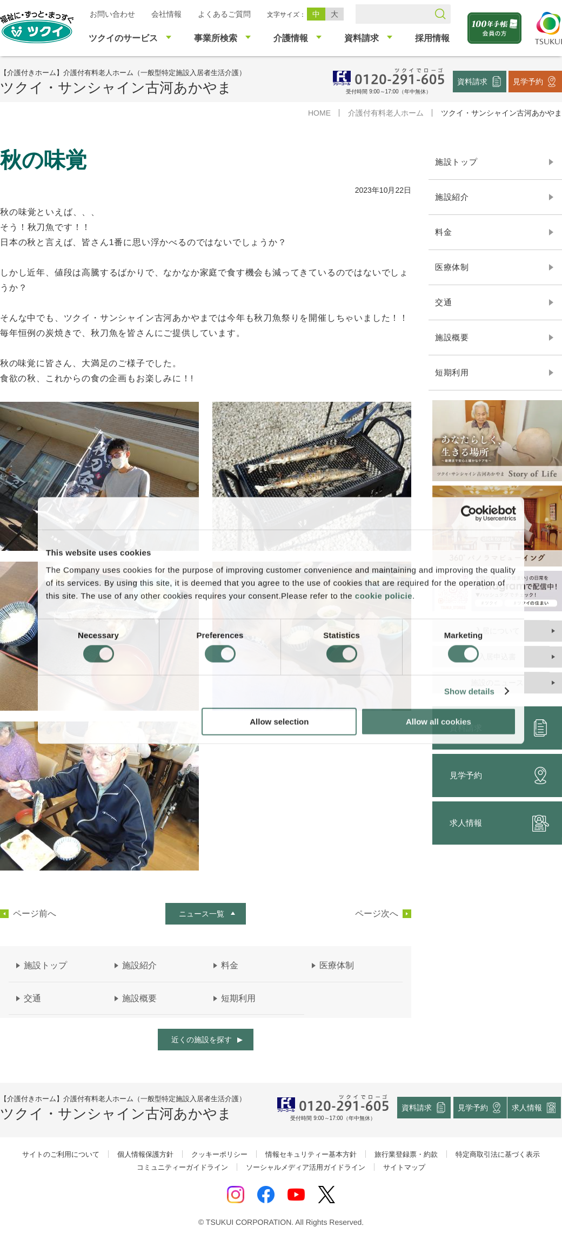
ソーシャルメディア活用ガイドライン (305, 1167)
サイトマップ (404, 1167)
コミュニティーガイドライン (182, 1167)
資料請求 (472, 81)
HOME (319, 113)
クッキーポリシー (219, 1154)
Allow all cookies (438, 721)
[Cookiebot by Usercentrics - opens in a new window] (469, 513)
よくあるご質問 (224, 14)
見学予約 (528, 81)
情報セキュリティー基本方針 (311, 1154)
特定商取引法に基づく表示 (498, 1154)
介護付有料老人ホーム (386, 113)
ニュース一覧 (201, 913)
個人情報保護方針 (145, 1154)
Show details (469, 691)
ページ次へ (376, 913)
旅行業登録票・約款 (406, 1154)
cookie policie (383, 595)
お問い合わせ (112, 14)
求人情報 (527, 1107)
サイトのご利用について (60, 1154)
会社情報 (166, 14)
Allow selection (279, 721)
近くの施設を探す (201, 1039)
